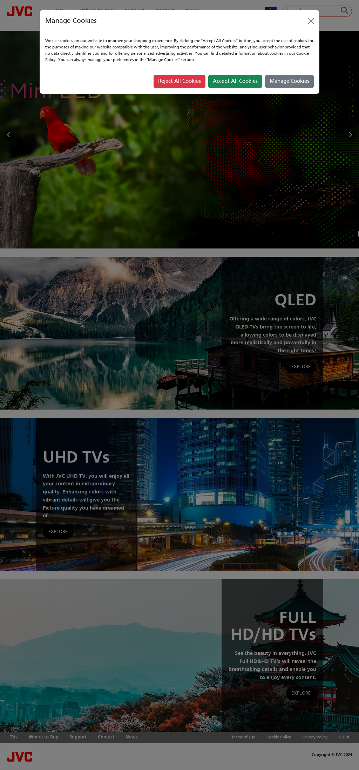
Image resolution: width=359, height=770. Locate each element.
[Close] (311, 21)
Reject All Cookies (179, 81)
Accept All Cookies (235, 81)
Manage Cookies (289, 81)
